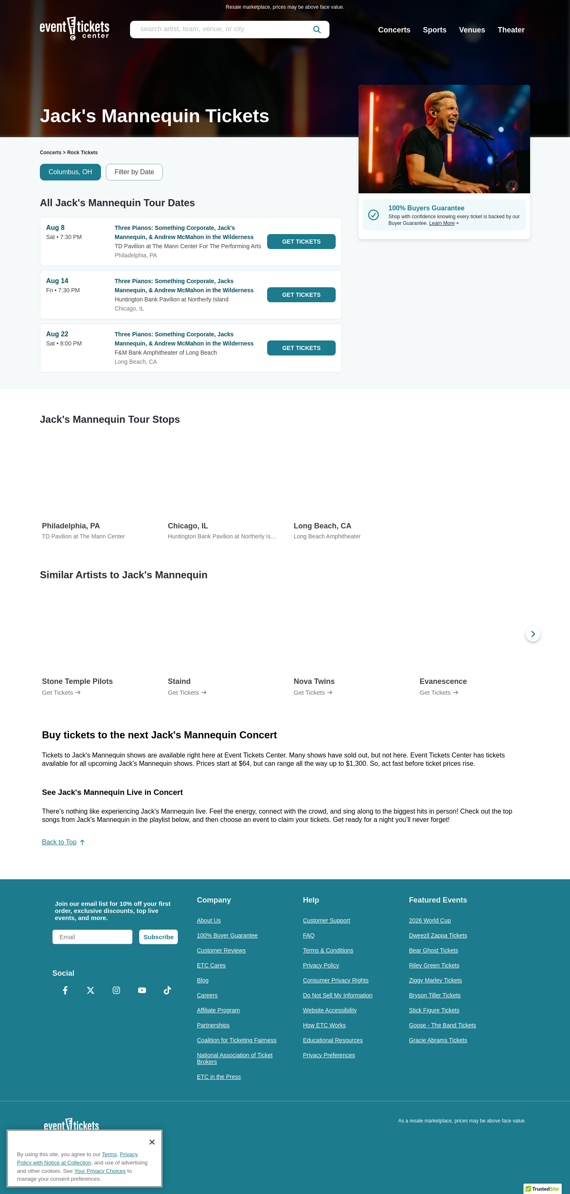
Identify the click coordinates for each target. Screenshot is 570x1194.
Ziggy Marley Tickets (435, 980)
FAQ (308, 935)
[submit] (317, 29)
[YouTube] (142, 991)
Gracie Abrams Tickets (438, 1040)
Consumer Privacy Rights (336, 980)
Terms (109, 1154)
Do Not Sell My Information (337, 995)
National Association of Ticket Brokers (235, 1058)
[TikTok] (167, 991)
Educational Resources (333, 1040)
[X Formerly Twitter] (91, 991)
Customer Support (326, 920)
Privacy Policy (321, 965)
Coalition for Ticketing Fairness (236, 1040)
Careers (207, 995)
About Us (209, 920)
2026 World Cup (430, 920)
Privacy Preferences (329, 1055)
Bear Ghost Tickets (433, 950)
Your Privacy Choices (100, 1171)
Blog (203, 980)
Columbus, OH (70, 171)
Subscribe (158, 936)
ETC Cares (211, 965)
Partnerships (213, 1025)
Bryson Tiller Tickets (434, 995)
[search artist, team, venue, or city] (229, 29)
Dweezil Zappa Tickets (438, 935)
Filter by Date (134, 171)
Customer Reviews (221, 950)
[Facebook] (65, 991)
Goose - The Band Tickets (442, 1025)
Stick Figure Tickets (434, 1010)
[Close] (152, 1142)
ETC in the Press (219, 1076)
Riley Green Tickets (434, 965)
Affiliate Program (218, 1010)
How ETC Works (324, 1025)
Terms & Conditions (328, 950)
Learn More (444, 223)
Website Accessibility (330, 1010)
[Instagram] (116, 991)
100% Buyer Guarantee (227, 935)
